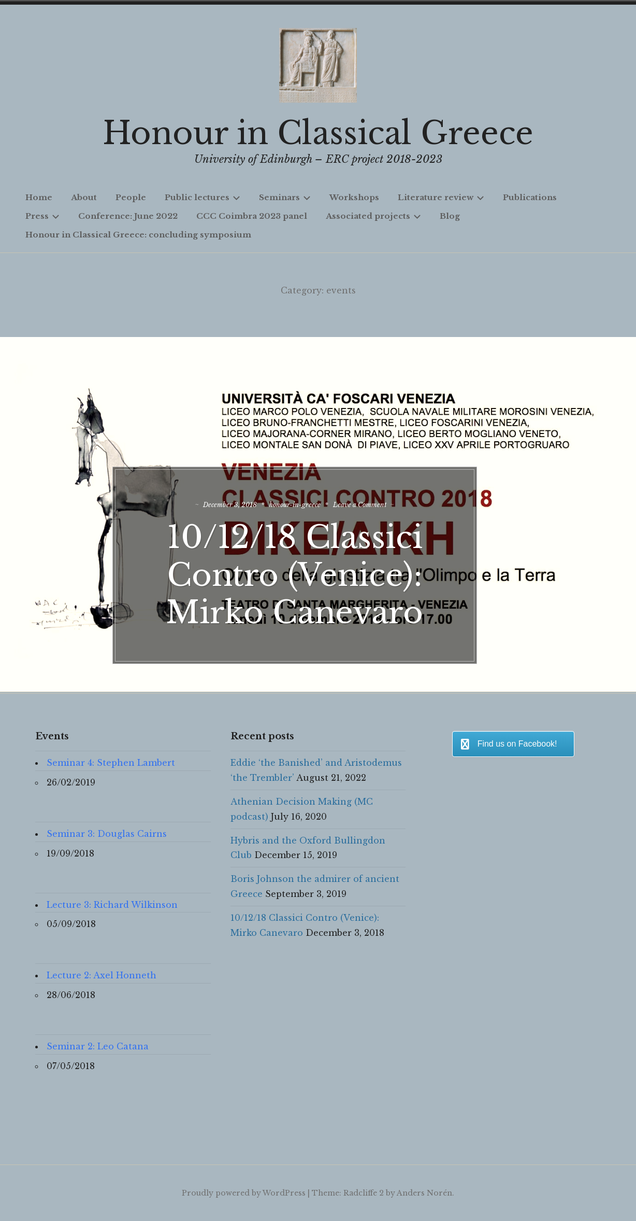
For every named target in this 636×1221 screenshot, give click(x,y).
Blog (450, 216)
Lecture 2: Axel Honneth (101, 975)
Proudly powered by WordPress (244, 1193)
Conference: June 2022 (128, 216)
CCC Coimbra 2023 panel (251, 216)
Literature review (441, 197)
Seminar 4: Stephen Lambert (111, 762)
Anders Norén (424, 1193)
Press (42, 216)
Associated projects (373, 216)
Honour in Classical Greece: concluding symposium (138, 235)
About (84, 197)
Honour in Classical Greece (318, 133)
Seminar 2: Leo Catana (98, 1046)
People (130, 197)
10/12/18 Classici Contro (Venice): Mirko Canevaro (318, 559)
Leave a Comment (397, 489)
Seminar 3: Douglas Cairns (107, 834)
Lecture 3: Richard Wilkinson (112, 905)
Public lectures (202, 197)
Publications (530, 197)
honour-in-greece (318, 489)
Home (38, 197)
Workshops (354, 197)
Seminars (285, 197)
